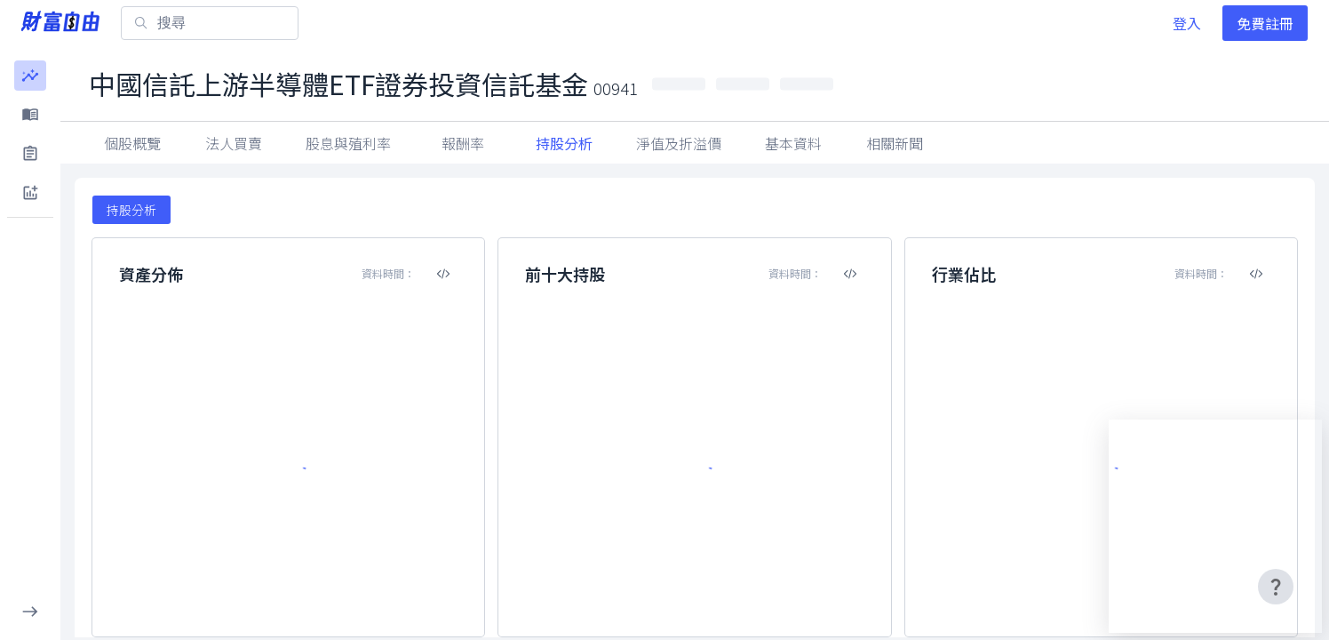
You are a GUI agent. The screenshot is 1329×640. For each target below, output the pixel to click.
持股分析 (564, 143)
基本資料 (793, 143)
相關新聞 (894, 143)
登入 (1187, 23)
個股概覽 (132, 143)
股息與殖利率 (348, 143)
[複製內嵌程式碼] (443, 274)
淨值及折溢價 (678, 143)
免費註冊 (1265, 23)
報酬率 (463, 143)
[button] (30, 75)
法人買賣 (233, 143)
